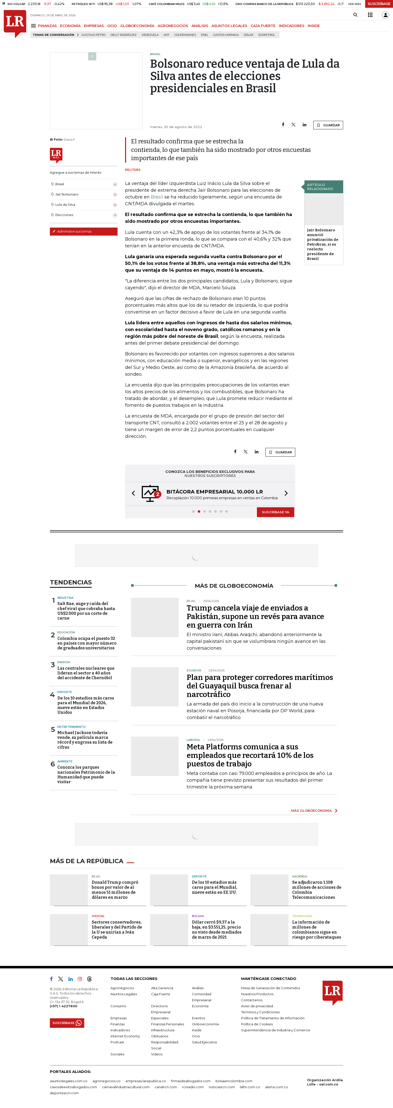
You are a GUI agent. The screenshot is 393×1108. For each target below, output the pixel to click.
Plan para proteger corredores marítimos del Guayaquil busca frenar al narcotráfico (260, 686)
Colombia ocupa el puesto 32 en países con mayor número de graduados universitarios (87, 643)
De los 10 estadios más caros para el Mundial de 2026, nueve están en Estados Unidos (85, 705)
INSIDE (314, 26)
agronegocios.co (106, 1081)
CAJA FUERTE (263, 26)
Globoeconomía (205, 1024)
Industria (65, 597)
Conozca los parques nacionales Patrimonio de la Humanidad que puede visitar (86, 774)
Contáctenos (251, 1000)
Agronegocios (122, 988)
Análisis (198, 988)
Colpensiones (185, 35)
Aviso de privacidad (257, 1006)
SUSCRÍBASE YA (275, 512)
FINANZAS (47, 26)
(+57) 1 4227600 (63, 1006)
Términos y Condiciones (260, 1012)
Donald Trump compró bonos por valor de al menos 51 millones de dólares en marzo (115, 890)
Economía (200, 1006)
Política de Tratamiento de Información (273, 1018)
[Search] (355, 15)
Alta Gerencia (162, 988)
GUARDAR (328, 125)
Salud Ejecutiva (204, 1042)
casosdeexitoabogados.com (73, 1087)
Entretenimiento (71, 727)
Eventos (198, 1018)
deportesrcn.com (64, 1093)
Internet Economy (125, 1036)
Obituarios (159, 1036)
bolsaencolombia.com (234, 1081)
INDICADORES (291, 26)
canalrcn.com (166, 1087)
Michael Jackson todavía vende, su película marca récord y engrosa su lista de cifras (85, 740)
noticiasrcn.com (222, 1087)
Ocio (196, 1036)
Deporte (64, 692)
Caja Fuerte (160, 994)
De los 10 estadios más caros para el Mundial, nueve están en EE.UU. (214, 887)
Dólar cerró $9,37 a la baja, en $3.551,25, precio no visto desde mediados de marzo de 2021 (217, 930)
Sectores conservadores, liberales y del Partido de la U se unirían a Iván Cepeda (117, 930)
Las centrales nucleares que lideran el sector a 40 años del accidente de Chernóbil (86, 673)
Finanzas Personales (167, 1024)
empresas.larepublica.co (146, 1081)
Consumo (118, 1006)
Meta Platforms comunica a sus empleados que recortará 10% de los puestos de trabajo (250, 755)
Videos (156, 1054)
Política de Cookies (257, 1024)
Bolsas (198, 916)
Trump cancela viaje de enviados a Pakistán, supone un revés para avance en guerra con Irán (255, 616)
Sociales (117, 1054)
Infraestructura (162, 1030)
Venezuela (150, 35)
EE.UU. (96, 876)
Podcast (117, 1042)
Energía (63, 662)
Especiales (159, 1018)
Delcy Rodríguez (124, 35)
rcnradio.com (193, 1087)
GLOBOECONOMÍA (137, 26)
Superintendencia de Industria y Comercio (275, 1030)
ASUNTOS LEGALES (229, 26)
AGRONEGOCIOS (173, 26)
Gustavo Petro (94, 35)
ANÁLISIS (199, 26)
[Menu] (34, 25)
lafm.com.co (250, 1087)
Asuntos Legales (124, 994)
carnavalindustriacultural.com (126, 1087)
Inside (197, 1030)
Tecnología (302, 916)
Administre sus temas (71, 231)
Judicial (98, 916)
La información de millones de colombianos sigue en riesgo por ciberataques (316, 930)
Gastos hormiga (226, 35)
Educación (66, 632)
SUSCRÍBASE (379, 4)
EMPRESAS (94, 26)
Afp (166, 35)
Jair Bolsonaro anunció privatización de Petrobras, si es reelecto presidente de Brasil (322, 244)
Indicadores (120, 1030)
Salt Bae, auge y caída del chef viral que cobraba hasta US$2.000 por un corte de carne (86, 611)
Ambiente (64, 761)
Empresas (119, 1018)
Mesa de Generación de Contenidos (270, 988)
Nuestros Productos (257, 994)
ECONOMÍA (70, 26)
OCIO (112, 26)
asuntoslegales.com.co (68, 1081)
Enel (204, 35)
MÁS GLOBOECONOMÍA (311, 811)
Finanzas (118, 1024)
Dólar (248, 35)
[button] (132, 494)
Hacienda (299, 876)
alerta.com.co (276, 1087)
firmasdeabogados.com (191, 1081)
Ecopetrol (266, 35)
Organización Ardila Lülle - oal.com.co (325, 1082)
